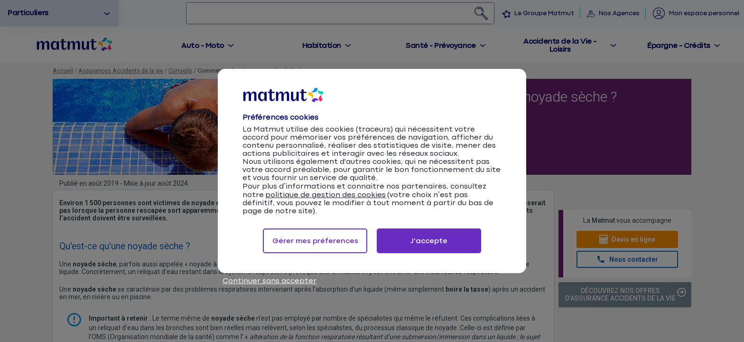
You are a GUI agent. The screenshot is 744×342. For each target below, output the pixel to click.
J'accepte (428, 241)
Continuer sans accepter (269, 281)
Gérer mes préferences (315, 241)
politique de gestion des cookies (325, 195)
